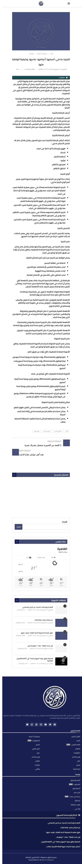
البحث (64, 521)
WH (38, 859)
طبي (78, 761)
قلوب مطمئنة (75, 805)
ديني (38, 753)
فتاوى (37, 761)
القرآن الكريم (76, 736)
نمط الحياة (76, 769)
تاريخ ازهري (36, 749)
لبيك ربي (77, 809)
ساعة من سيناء (74, 796)
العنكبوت (77, 784)
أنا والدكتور (76, 788)
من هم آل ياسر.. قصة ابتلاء (43, 620)
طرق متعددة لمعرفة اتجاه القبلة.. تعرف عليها (37, 633)
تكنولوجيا (77, 753)
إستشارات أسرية (34, 736)
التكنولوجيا (36, 740)
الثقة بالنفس (75, 744)
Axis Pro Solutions (47, 859)
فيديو (78, 765)
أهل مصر (77, 792)
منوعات (37, 765)
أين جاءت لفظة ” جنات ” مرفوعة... (68, 837)
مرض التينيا (36, 431)
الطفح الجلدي (58, 431)
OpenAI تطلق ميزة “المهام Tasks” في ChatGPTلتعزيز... (60, 841)
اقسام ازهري (75, 731)
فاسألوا (77, 800)
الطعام (77, 749)
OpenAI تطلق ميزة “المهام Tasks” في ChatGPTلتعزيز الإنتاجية (35, 659)
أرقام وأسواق (75, 780)
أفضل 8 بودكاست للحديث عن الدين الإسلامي (37, 607)
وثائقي (37, 769)
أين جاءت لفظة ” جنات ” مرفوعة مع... (40, 646)
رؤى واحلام (76, 757)
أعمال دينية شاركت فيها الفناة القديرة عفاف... (63, 846)
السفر (38, 744)
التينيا (67, 431)
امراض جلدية (47, 431)
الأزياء (78, 740)
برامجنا (77, 775)
